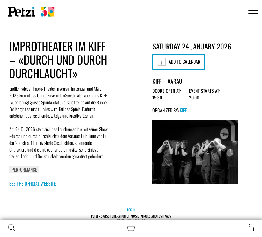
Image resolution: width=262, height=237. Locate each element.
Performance (24, 169)
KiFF (183, 110)
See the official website (32, 183)
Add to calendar (178, 62)
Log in (131, 209)
